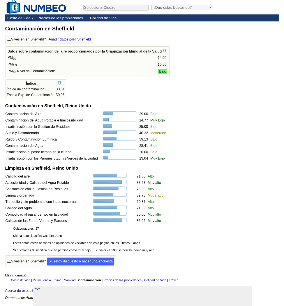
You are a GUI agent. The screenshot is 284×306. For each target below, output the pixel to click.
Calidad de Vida (103, 18)
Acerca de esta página (22, 290)
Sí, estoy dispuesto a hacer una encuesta (80, 261)
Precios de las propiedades (60, 18)
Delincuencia (42, 280)
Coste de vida (19, 18)
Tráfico (173, 280)
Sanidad (70, 280)
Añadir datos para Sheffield (70, 39)
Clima (57, 280)
